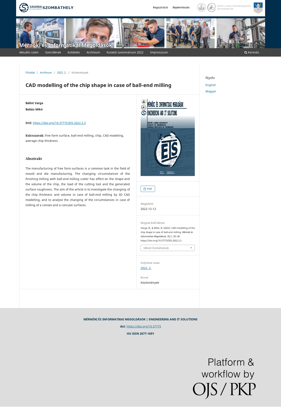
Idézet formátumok (156, 248)
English (210, 85)
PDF (149, 189)
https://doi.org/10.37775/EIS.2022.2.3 (59, 123)
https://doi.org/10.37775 (144, 326)
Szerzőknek (53, 52)
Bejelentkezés (181, 7)
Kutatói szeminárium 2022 (125, 52)
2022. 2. (61, 72)
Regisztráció (160, 7)
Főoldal (30, 72)
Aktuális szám (28, 52)
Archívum (93, 52)
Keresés (251, 52)
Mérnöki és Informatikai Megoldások (65, 44)
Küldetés (74, 52)
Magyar (210, 91)
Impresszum (159, 52)
